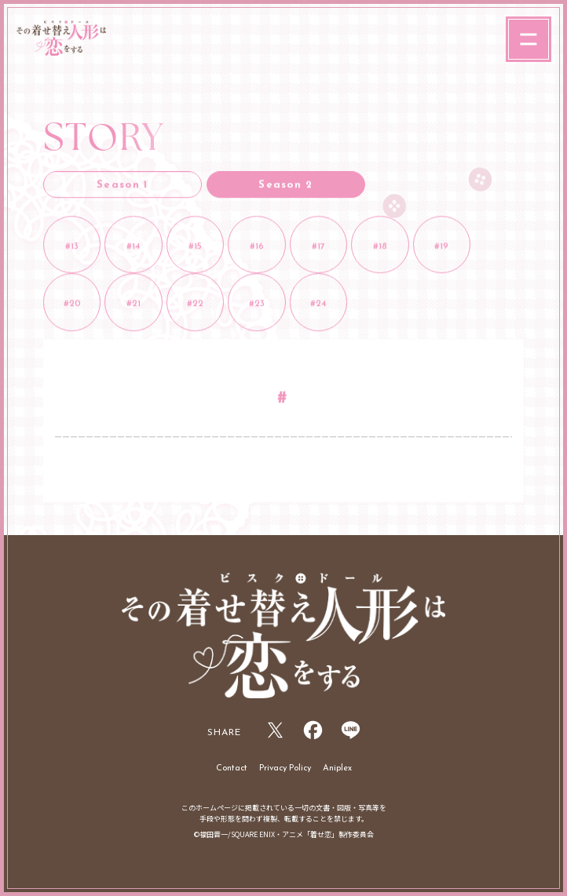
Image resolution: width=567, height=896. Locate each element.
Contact (231, 768)
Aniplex (337, 768)
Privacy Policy (285, 768)
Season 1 (122, 186)
